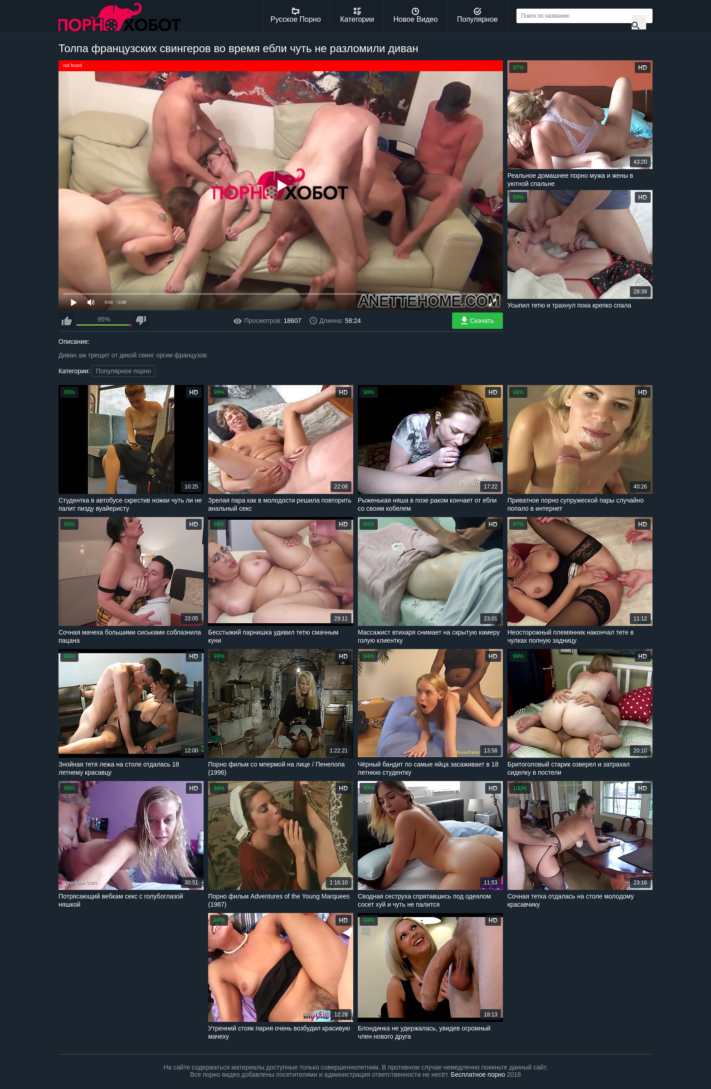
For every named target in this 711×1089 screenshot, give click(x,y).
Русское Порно (296, 15)
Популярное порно (123, 371)
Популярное (477, 15)
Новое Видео (416, 15)
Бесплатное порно (478, 1074)
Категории (357, 15)
